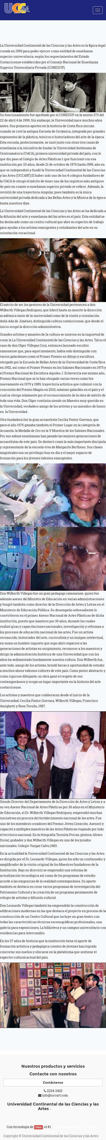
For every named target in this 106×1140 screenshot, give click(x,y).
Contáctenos (53, 1082)
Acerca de (60, 1109)
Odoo (38, 1127)
